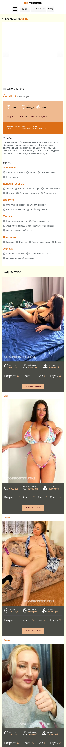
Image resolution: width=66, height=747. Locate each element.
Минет (33, 172)
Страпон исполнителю (40, 253)
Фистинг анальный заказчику (20, 258)
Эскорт (9, 188)
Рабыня (23, 242)
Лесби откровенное (15, 209)
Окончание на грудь (29, 193)
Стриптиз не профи (15, 205)
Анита (7, 721)
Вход (50, 9)
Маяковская (26, 129)
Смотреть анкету (33, 712)
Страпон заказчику (15, 253)
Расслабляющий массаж (43, 226)
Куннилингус (12, 177)
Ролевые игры (50, 193)
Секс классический (15, 172)
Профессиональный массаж (20, 230)
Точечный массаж (41, 221)
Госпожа (10, 242)
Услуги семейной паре (28, 188)
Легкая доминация (41, 242)
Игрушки (10, 193)
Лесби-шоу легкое (38, 209)
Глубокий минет (52, 188)
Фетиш (58, 242)
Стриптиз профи (38, 205)
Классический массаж (16, 221)
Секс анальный (48, 172)
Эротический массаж (16, 226)
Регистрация (38, 9)
